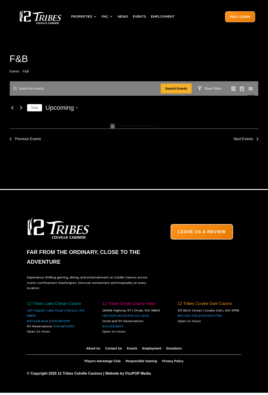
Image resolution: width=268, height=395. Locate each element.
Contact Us (113, 350)
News (123, 16)
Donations (174, 350)
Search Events (178, 88)
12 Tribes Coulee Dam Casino (205, 306)
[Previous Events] (12, 121)
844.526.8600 (113, 328)
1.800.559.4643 (113, 318)
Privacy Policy (172, 363)
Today (34, 120)
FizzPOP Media (138, 376)
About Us (93, 350)
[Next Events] (21, 121)
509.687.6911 (60, 323)
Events (139, 16)
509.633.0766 (211, 318)
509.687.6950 (64, 328)
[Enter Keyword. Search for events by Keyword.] (86, 88)
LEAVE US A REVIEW (202, 234)
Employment (163, 16)
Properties (81, 16)
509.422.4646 (138, 318)
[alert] (134, 139)
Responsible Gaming (141, 363)
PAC (105, 16)
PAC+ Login (240, 17)
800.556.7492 (188, 318)
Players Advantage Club (103, 363)
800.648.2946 (38, 323)
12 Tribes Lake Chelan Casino (54, 306)
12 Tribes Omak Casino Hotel (128, 306)
